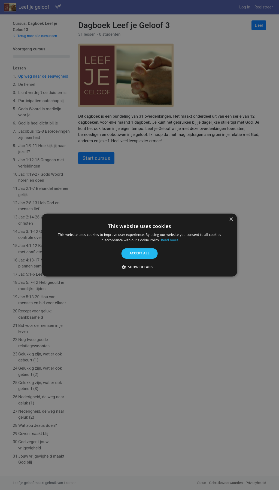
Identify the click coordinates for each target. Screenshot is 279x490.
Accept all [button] (139, 253)
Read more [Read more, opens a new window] (169, 240)
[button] (139, 267)
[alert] (139, 245)
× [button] (231, 219)
